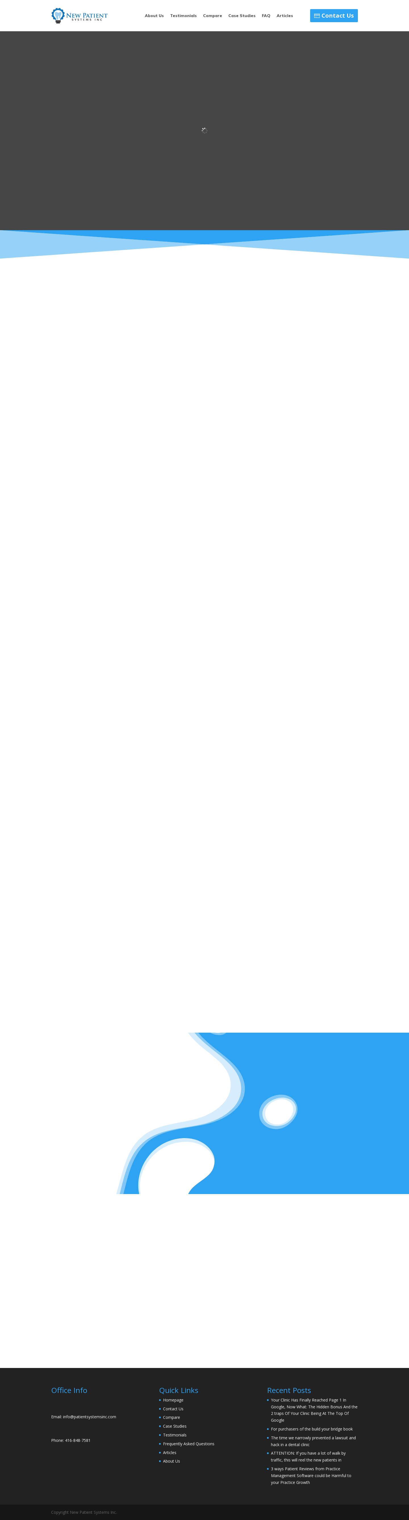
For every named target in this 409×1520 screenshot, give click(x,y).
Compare (212, 16)
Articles (285, 16)
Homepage (173, 1400)
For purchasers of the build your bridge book (312, 1429)
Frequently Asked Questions (188, 1443)
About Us (154, 16)
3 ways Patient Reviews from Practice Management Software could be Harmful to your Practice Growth (311, 1475)
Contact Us (338, 15)
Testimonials (183, 16)
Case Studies (242, 16)
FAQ (266, 16)
